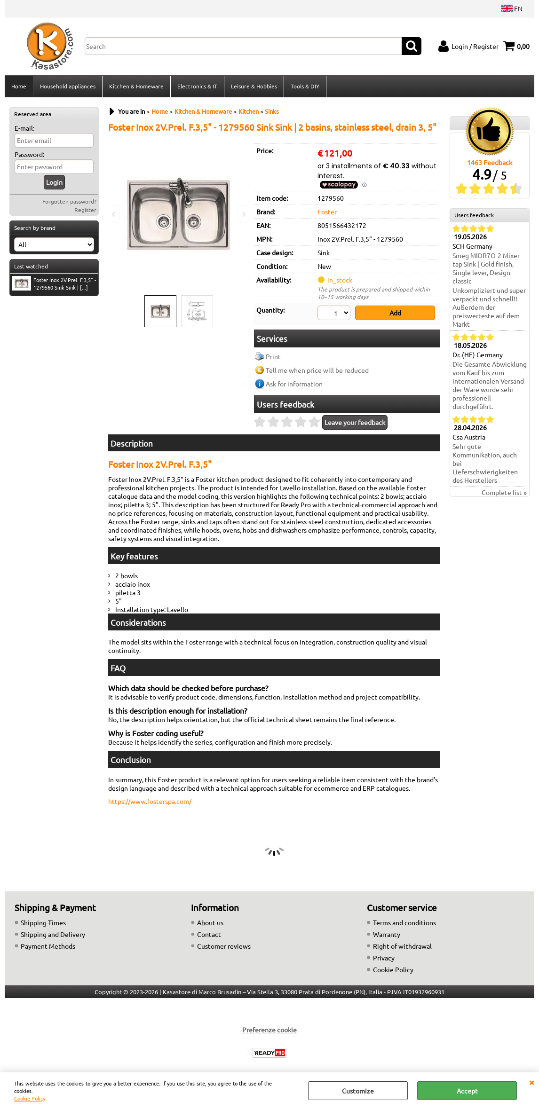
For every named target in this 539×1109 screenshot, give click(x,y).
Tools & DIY (305, 86)
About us (210, 922)
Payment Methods (48, 946)
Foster (327, 211)
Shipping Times (43, 922)
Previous (114, 214)
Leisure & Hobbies (254, 86)
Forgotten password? (69, 201)
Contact (209, 934)
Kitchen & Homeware (136, 86)
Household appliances (67, 86)
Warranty (386, 934)
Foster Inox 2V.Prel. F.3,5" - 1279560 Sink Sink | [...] (54, 283)
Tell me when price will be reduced (317, 370)
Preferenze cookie (269, 1029)
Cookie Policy (29, 1098)
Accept (467, 1090)
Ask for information (294, 383)
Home (18, 86)
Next (243, 214)
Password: (29, 154)
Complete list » (504, 492)
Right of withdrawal (402, 946)
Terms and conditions (404, 922)
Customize (358, 1090)
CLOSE (531, 1081)
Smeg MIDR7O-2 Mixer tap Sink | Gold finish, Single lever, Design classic (486, 268)
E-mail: (24, 128)
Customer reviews (224, 946)
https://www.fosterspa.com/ (149, 801)
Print (273, 356)
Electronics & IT (197, 86)
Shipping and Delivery (53, 934)
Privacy (384, 957)
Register (85, 209)
